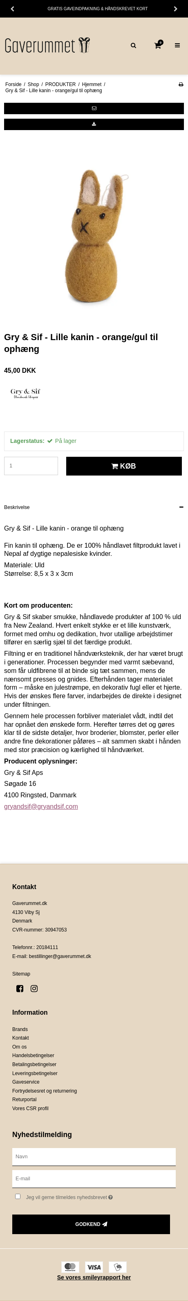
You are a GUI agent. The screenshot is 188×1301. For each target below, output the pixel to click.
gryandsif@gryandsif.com (41, 806)
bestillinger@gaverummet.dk (60, 956)
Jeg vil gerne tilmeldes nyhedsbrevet (84, 1195)
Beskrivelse (17, 507)
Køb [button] (122, 466)
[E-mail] (94, 1178)
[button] (94, 108)
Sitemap (21, 974)
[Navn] (94, 1156)
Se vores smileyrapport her (94, 1277)
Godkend (87, 1224)
